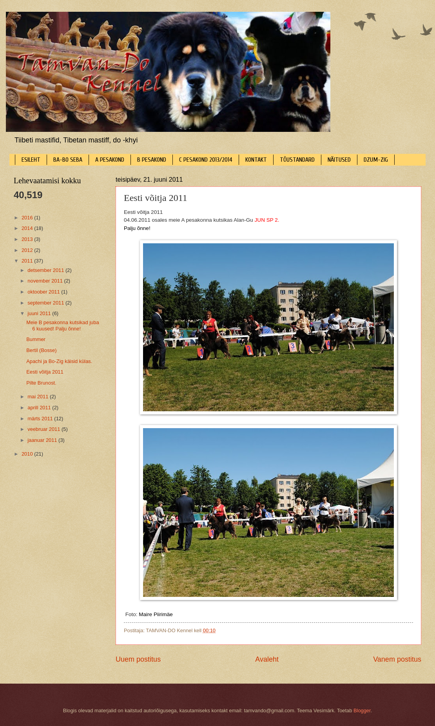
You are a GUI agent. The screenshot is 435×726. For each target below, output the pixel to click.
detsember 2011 (46, 270)
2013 (28, 239)
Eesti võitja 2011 (44, 372)
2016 (28, 218)
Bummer (35, 339)
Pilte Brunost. (41, 383)
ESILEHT (31, 159)
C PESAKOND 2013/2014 (205, 159)
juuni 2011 (39, 313)
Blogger (362, 710)
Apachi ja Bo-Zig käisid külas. (59, 361)
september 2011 (46, 303)
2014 (28, 228)
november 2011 (45, 281)
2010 (28, 454)
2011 (28, 261)
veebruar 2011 (44, 429)
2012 (28, 250)
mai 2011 (38, 396)
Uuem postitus (138, 659)
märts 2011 (40, 418)
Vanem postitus (397, 659)
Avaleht (267, 659)
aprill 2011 (39, 407)
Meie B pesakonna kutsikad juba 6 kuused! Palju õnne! (62, 325)
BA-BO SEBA (67, 159)
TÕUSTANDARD (297, 159)
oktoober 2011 (44, 292)
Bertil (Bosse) (41, 350)
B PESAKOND (151, 159)
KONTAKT (256, 159)
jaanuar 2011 (42, 440)
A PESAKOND (109, 159)
